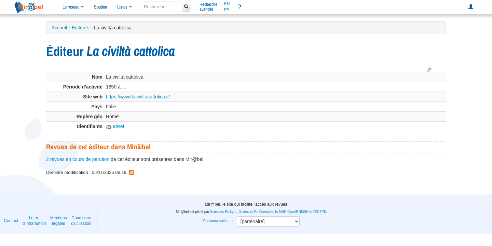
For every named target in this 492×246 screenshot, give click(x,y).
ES (227, 10)
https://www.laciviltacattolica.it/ (138, 96)
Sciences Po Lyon (223, 212)
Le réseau (73, 7)
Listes (124, 7)
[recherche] (161, 7)
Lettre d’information (34, 221)
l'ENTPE (319, 212)
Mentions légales (58, 221)
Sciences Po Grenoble (256, 212)
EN (227, 3)
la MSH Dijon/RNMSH (292, 212)
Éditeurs (80, 27)
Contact (11, 220)
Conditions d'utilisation (81, 221)
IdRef (115, 126)
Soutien (100, 7)
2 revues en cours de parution (77, 159)
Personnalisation (216, 221)
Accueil (59, 27)
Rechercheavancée (208, 6)
